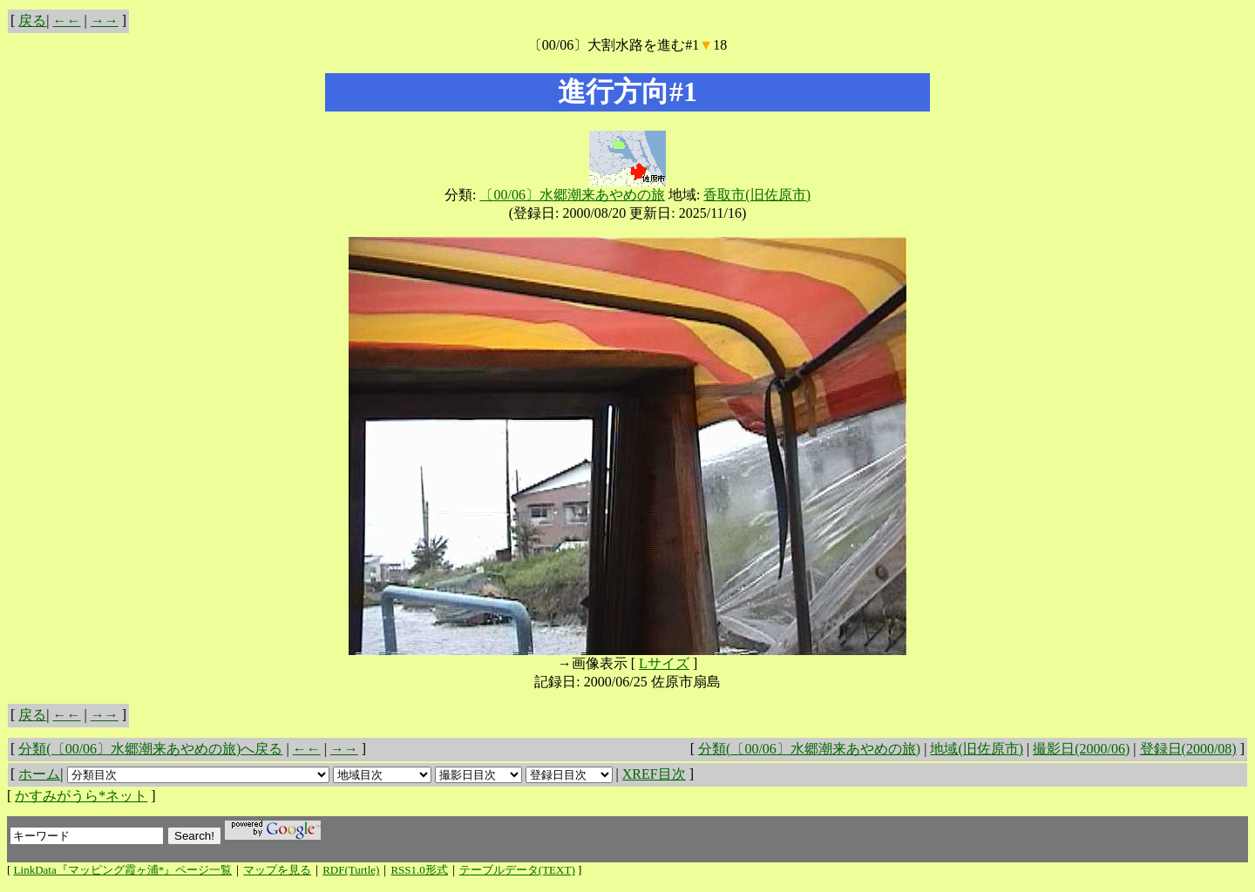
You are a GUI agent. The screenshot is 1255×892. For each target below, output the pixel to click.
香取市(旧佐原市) (757, 194)
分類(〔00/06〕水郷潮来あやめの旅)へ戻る (150, 748)
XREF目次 (654, 774)
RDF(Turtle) (350, 869)
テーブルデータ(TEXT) (517, 869)
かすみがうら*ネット (81, 795)
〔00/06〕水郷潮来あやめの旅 (571, 194)
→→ (105, 20)
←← (67, 20)
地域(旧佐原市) (976, 748)
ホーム (39, 774)
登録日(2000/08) (1188, 748)
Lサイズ (664, 663)
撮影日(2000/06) (1081, 748)
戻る (32, 20)
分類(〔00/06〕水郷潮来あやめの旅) (809, 748)
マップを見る (277, 869)
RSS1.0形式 (418, 869)
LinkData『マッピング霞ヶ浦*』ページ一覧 (123, 869)
